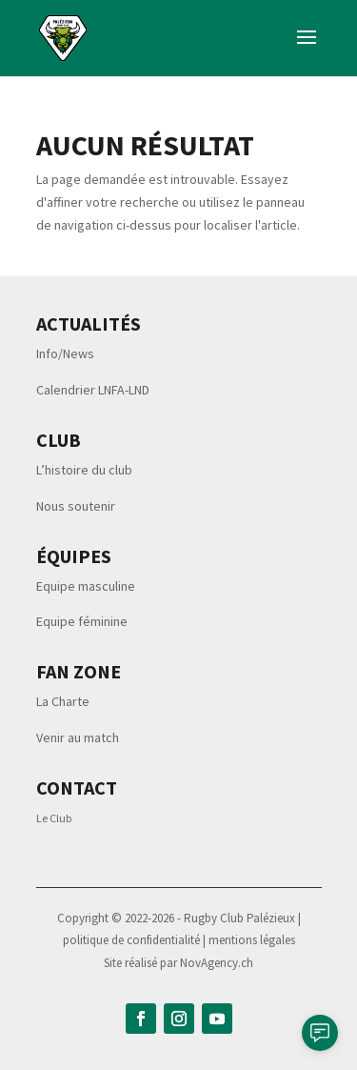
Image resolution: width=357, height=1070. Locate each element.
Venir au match (77, 737)
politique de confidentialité (133, 940)
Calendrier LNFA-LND (92, 389)
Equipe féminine (82, 621)
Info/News (65, 353)
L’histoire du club (84, 469)
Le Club (53, 818)
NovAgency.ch (216, 963)
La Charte (62, 701)
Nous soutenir (75, 506)
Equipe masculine (85, 586)
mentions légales (251, 940)
